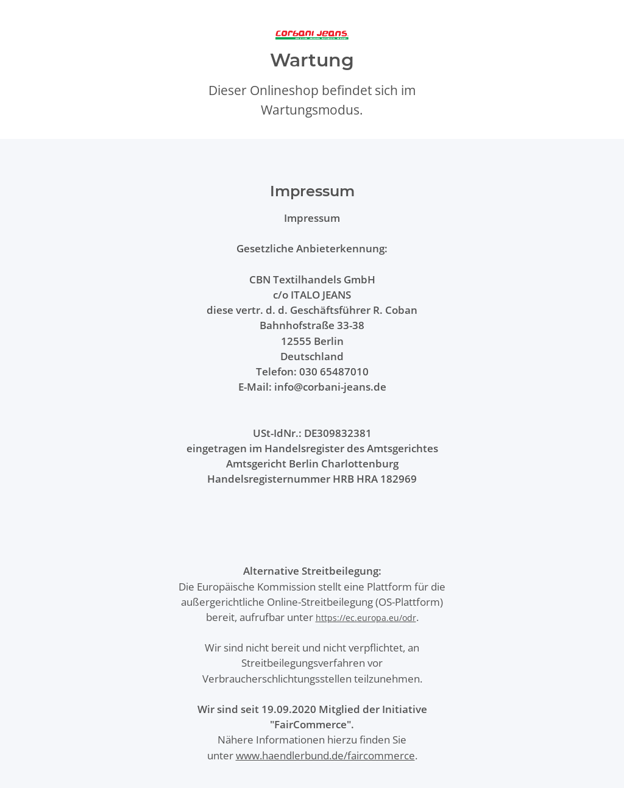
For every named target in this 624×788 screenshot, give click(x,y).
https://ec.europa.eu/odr (366, 617)
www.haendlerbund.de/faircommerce (325, 755)
